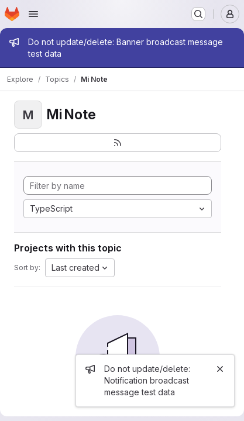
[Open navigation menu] (33, 14)
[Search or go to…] (198, 14)
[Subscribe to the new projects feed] (117, 142)
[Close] (220, 369)
